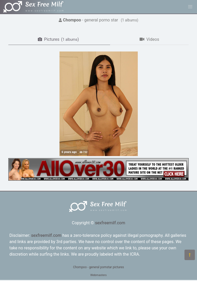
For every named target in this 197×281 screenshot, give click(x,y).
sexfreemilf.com (110, 222)
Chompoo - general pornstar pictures (98, 267)
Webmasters (98, 275)
